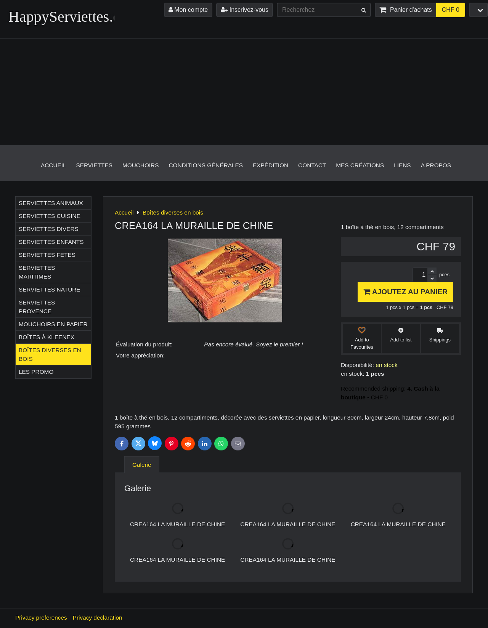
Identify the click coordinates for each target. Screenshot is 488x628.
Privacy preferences (41, 617)
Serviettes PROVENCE (37, 306)
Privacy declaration (97, 617)
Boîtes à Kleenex (46, 337)
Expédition (270, 165)
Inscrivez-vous (244, 9)
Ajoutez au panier (405, 292)
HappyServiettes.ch (67, 16)
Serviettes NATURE (49, 289)
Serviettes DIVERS (49, 229)
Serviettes (94, 165)
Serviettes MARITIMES (37, 272)
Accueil (53, 165)
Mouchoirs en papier (53, 324)
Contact (312, 165)
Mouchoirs (140, 165)
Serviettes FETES (47, 255)
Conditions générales (206, 165)
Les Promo (36, 371)
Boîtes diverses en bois (50, 354)
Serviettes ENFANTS (51, 242)
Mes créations (360, 165)
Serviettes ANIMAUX (51, 203)
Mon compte (188, 9)
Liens (402, 165)
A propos (436, 165)
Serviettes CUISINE (49, 216)
